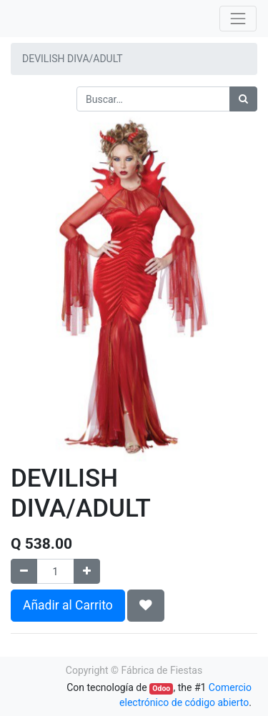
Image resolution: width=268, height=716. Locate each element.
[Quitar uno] (24, 571)
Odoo (161, 688)
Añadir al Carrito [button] (68, 605)
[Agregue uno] (87, 571)
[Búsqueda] (243, 98)
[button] (145, 605)
